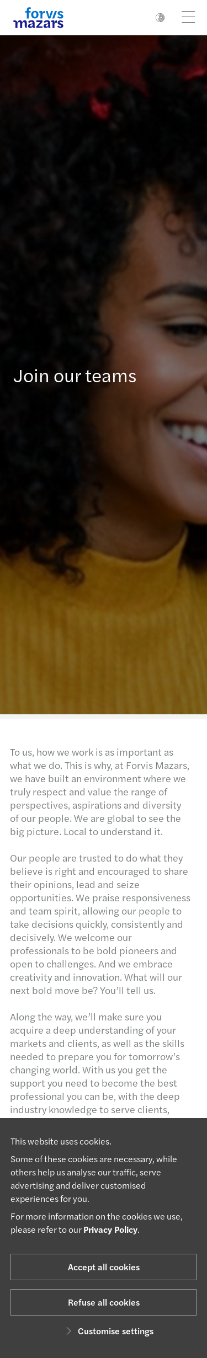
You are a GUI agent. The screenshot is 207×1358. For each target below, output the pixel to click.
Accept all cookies (104, 1266)
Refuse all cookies (104, 1302)
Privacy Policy (110, 1229)
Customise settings (107, 1330)
